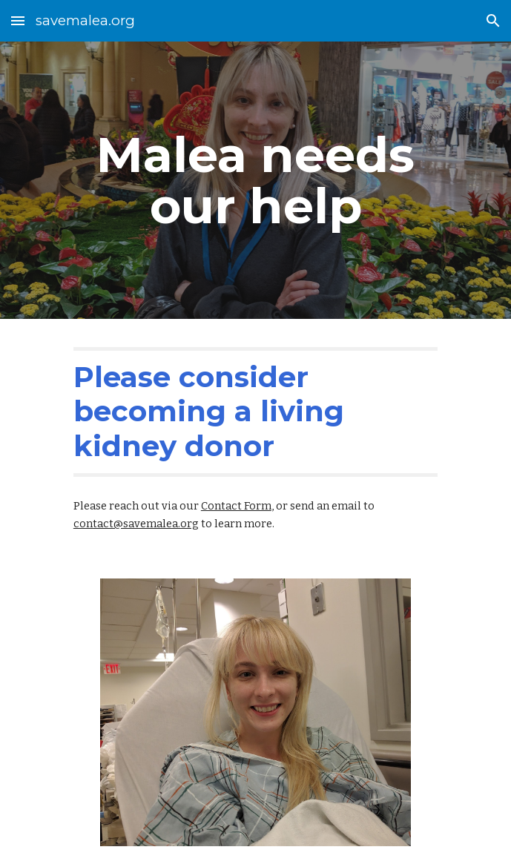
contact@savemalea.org (136, 523)
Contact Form (236, 505)
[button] (18, 20)
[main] (255, 180)
